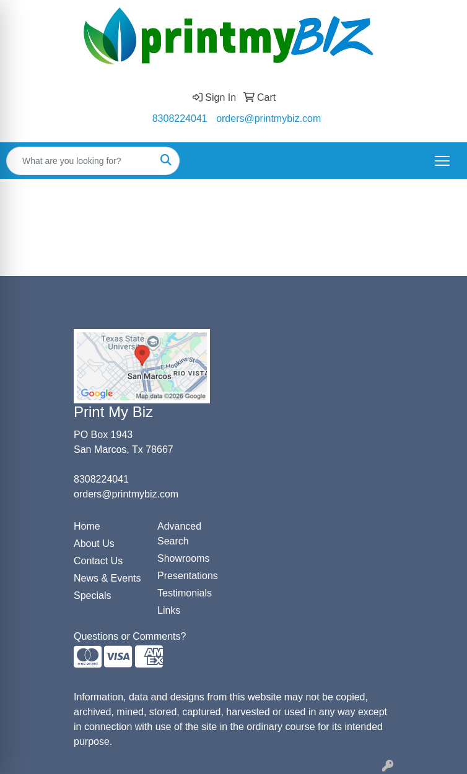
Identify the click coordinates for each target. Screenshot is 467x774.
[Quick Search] (80, 161)
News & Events (107, 578)
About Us (94, 543)
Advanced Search (179, 533)
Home (87, 526)
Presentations (187, 575)
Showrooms (183, 558)
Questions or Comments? (130, 636)
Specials (92, 595)
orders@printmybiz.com (268, 118)
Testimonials (184, 593)
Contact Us (98, 561)
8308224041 (179, 118)
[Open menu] (442, 160)
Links (168, 610)
